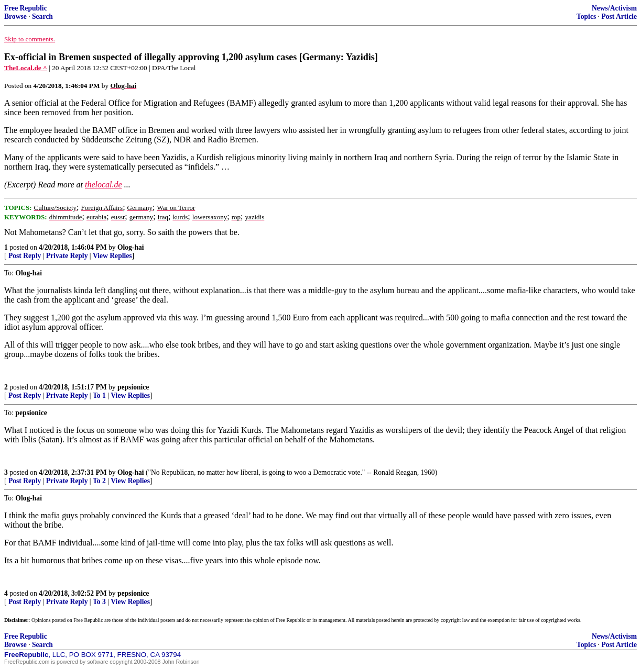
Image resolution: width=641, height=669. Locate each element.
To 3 (99, 602)
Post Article (619, 16)
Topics (586, 16)
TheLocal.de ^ (25, 68)
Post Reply (24, 256)
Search (42, 16)
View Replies (112, 256)
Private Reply (67, 256)
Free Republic (25, 8)
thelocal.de (103, 184)
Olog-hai (130, 247)
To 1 (99, 395)
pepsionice (133, 387)
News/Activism (614, 8)
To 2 (99, 481)
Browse (15, 16)
